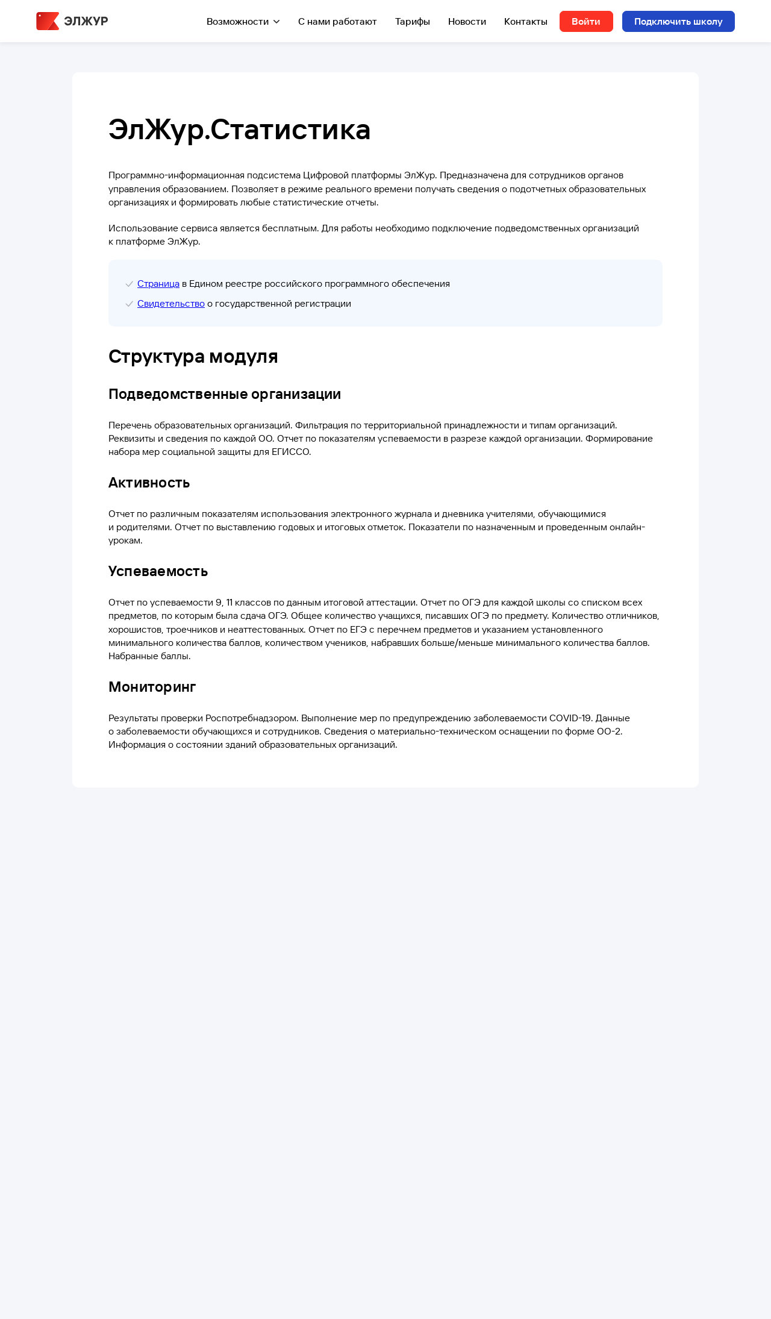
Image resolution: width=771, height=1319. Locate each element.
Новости (467, 21)
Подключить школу (678, 21)
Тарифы (412, 21)
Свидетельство (171, 303)
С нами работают (337, 21)
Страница (158, 283)
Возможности (238, 21)
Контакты (526, 21)
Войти (586, 21)
